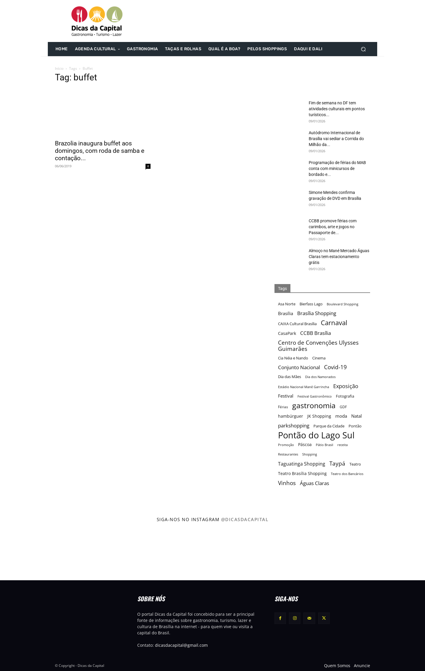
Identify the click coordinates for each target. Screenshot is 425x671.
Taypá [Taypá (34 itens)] (337, 464)
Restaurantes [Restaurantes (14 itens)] (288, 454)
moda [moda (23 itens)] (341, 416)
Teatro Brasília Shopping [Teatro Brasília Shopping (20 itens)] (302, 473)
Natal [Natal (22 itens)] (356, 416)
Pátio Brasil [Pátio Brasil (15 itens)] (324, 445)
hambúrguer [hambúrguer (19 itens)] (290, 416)
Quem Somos (337, 665)
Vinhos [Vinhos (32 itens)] (287, 483)
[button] (363, 49)
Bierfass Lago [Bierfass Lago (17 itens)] (311, 304)
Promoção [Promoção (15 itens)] (286, 445)
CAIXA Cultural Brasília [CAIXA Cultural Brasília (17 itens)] (297, 323)
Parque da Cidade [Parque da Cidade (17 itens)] (328, 426)
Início (59, 68)
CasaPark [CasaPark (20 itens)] (287, 333)
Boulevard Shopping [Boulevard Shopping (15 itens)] (342, 304)
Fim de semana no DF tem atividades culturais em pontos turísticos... (337, 109)
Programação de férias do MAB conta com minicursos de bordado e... (337, 168)
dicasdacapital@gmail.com (181, 645)
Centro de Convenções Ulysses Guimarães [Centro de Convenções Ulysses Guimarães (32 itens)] (318, 345)
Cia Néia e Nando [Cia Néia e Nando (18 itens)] (293, 358)
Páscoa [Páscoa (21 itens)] (305, 444)
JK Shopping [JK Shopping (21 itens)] (319, 416)
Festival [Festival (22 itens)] (285, 396)
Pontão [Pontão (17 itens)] (355, 426)
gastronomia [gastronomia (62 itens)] (314, 405)
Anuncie (362, 665)
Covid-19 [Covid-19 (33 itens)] (335, 367)
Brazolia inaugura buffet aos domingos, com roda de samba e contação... (99, 151)
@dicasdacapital (245, 519)
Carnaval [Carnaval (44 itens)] (334, 323)
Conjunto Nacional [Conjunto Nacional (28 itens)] (299, 367)
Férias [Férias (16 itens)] (283, 406)
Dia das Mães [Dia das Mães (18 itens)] (289, 376)
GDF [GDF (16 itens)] (343, 406)
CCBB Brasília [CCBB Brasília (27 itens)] (315, 333)
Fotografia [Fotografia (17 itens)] (345, 396)
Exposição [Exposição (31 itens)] (345, 386)
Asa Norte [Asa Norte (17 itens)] (286, 304)
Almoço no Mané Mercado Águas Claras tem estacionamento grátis (339, 256)
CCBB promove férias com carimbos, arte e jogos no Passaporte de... (333, 226)
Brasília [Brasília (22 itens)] (285, 313)
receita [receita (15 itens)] (342, 445)
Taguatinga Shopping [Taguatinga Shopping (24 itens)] (301, 464)
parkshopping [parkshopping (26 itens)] (293, 425)
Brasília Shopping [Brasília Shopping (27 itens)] (316, 313)
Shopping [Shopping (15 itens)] (309, 454)
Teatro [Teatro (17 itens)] (355, 464)
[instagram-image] (26, 553)
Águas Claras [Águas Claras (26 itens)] (314, 483)
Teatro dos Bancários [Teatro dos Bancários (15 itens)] (347, 473)
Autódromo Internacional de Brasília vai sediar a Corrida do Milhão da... (336, 138)
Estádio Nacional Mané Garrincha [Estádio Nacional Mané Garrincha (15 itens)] (303, 387)
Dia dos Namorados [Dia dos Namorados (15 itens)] (320, 377)
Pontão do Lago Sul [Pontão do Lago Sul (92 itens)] (316, 435)
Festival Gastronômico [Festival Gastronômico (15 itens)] (315, 396)
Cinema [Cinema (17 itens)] (319, 358)
